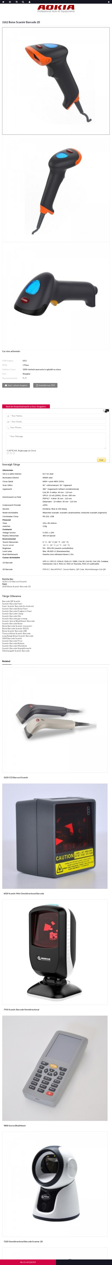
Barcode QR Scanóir (11, 601)
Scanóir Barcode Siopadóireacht (16, 648)
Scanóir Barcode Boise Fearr (15, 608)
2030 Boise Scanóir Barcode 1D (16, 586)
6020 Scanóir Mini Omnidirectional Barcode (24, 893)
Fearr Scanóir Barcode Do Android (18, 606)
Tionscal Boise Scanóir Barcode (16, 633)
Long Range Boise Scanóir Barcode (17, 636)
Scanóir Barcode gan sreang (14, 618)
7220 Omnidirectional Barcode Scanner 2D (23, 1241)
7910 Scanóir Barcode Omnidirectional (21, 1009)
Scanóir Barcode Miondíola (14, 646)
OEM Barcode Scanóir (12, 638)
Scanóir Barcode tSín (11, 616)
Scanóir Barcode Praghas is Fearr (17, 611)
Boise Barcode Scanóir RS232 (15, 628)
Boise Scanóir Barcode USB (14, 631)
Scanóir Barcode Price (12, 641)
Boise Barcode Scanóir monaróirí (17, 626)
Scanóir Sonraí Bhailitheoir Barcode (18, 621)
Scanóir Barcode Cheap (12, 613)
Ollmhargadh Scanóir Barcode (15, 650)
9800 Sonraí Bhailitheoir (15, 1125)
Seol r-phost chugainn (18, 385)
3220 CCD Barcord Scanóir (14, 581)
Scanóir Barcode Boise (12, 623)
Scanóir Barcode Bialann (13, 643)
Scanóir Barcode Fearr (12, 603)
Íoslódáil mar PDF (47, 385)
